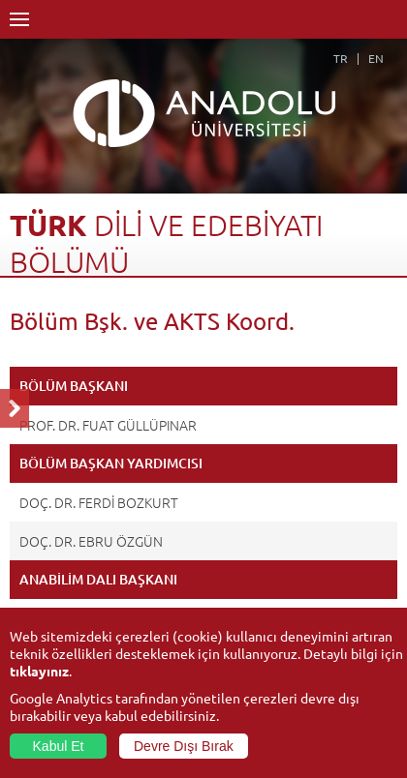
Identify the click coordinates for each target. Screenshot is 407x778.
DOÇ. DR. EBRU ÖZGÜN (91, 541)
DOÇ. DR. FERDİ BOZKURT (98, 502)
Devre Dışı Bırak (184, 746)
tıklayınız (39, 670)
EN (376, 58)
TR (340, 58)
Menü (19, 19)
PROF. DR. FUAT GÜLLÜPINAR (108, 424)
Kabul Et (58, 746)
